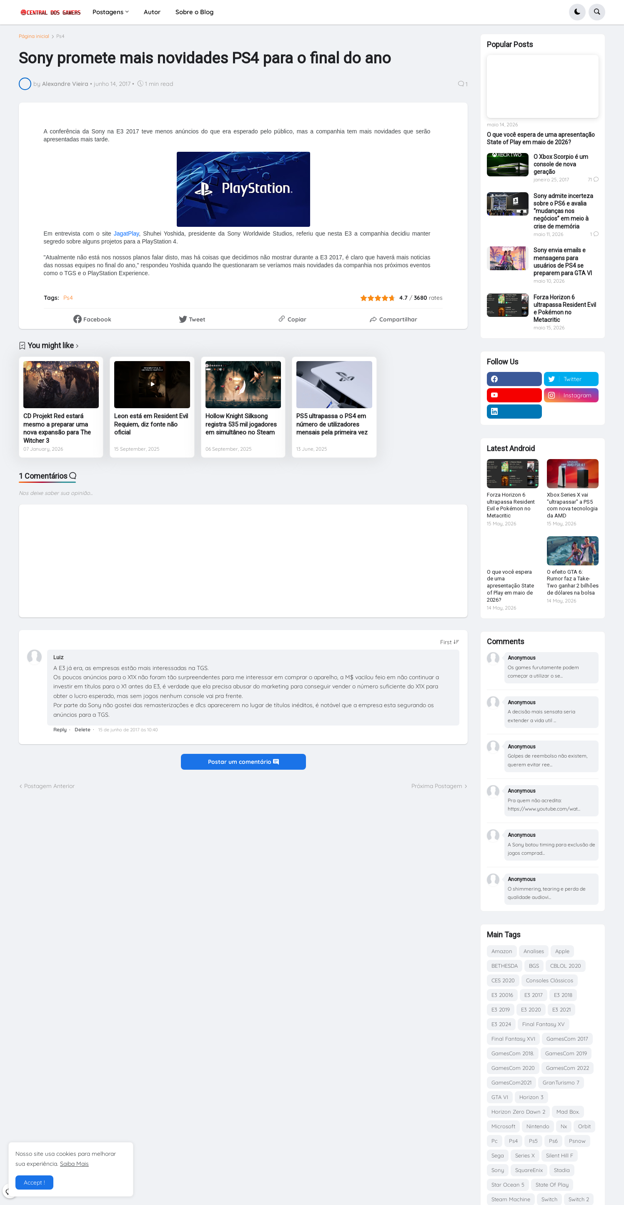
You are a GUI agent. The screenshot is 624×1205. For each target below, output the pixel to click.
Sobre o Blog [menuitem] (194, 12)
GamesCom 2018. (512, 1053)
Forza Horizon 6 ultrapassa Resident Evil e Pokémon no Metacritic (565, 309)
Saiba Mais (74, 1163)
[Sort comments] (449, 645)
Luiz (58, 661)
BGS (534, 965)
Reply (60, 732)
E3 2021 (561, 1009)
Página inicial (34, 39)
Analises (534, 951)
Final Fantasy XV (543, 1024)
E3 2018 (563, 995)
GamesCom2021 (511, 1082)
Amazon (501, 951)
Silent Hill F (559, 1155)
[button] (577, 12)
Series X (525, 1155)
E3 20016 (502, 995)
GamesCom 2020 (513, 1067)
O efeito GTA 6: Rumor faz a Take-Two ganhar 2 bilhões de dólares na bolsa (573, 582)
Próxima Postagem (436, 789)
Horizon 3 (531, 1097)
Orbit (584, 1126)
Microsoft (503, 1126)
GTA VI (499, 1097)
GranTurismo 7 (561, 1082)
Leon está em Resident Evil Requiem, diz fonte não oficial (151, 427)
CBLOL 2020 (565, 965)
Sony (497, 1170)
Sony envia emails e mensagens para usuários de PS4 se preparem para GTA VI (563, 261)
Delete (82, 732)
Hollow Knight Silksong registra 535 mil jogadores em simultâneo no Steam (241, 427)
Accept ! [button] (34, 1182)
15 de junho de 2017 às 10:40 (128, 733)
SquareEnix (529, 1170)
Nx (564, 1126)
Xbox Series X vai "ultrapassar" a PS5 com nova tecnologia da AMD (572, 505)
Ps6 (553, 1140)
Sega (497, 1155)
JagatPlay (126, 236)
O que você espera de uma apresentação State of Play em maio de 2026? (541, 138)
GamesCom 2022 (567, 1067)
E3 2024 (501, 1024)
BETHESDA (504, 965)
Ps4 (60, 39)
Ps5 (533, 1140)
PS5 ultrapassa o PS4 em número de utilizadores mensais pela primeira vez (332, 427)
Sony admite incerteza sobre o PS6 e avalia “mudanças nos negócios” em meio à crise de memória (563, 211)
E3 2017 (533, 995)
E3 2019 (500, 1009)
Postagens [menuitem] (108, 12)
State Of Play (552, 1184)
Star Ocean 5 (507, 1184)
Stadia (562, 1170)
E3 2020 (531, 1009)
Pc (494, 1140)
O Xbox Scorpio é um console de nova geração (561, 164)
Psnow (577, 1140)
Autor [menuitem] (152, 12)
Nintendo (537, 1126)
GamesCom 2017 (567, 1038)
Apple (562, 951)
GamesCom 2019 (566, 1053)
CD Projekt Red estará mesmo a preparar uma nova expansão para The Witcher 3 (57, 432)
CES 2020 (503, 980)
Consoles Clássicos (549, 980)
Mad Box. (567, 1111)
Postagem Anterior (49, 789)
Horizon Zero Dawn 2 (518, 1111)
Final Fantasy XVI (513, 1038)
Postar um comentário (243, 764)
